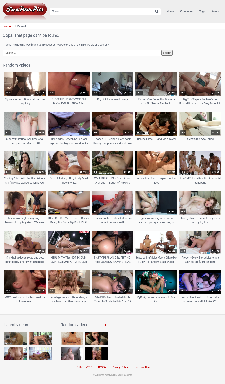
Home (170, 11)
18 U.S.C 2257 (83, 367)
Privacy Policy (120, 367)
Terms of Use (142, 367)
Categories (186, 11)
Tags (202, 11)
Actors (215, 11)
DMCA (102, 367)
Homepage (8, 26)
